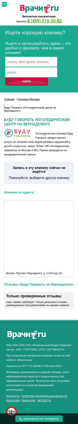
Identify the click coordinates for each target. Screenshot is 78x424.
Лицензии (13, 400)
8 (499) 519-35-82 (44, 20)
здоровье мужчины (62, 336)
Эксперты (44, 400)
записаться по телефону (39, 418)
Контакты (13, 396)
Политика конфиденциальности (44, 396)
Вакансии (28, 400)
